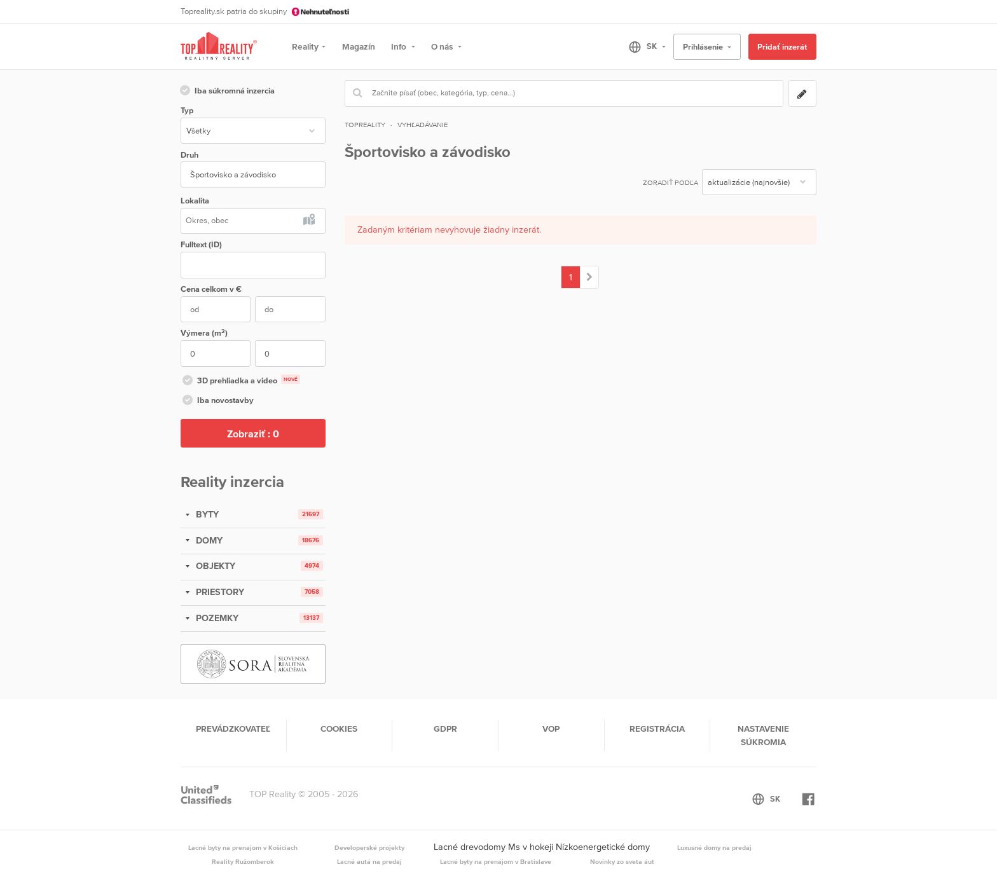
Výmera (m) (204, 332)
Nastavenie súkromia (763, 734)
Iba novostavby (217, 401)
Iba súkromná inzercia (226, 92)
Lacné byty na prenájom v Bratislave (495, 861)
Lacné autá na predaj (369, 861)
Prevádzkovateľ (233, 728)
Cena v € (211, 289)
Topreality (365, 124)
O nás (443, 46)
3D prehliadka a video (240, 381)
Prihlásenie (704, 46)
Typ (187, 110)
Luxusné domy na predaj (714, 847)
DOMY (208, 540)
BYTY (206, 514)
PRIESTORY (218, 592)
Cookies (338, 728)
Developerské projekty (369, 847)
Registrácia (657, 728)
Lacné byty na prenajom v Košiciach (243, 847)
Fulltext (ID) (201, 244)
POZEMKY (215, 618)
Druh (189, 155)
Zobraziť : (253, 433)
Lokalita (195, 200)
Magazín (358, 46)
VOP (551, 728)
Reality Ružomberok (243, 861)
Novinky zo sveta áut (622, 861)
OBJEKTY (214, 566)
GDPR (445, 728)
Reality (305, 46)
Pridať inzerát (782, 46)
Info (399, 46)
